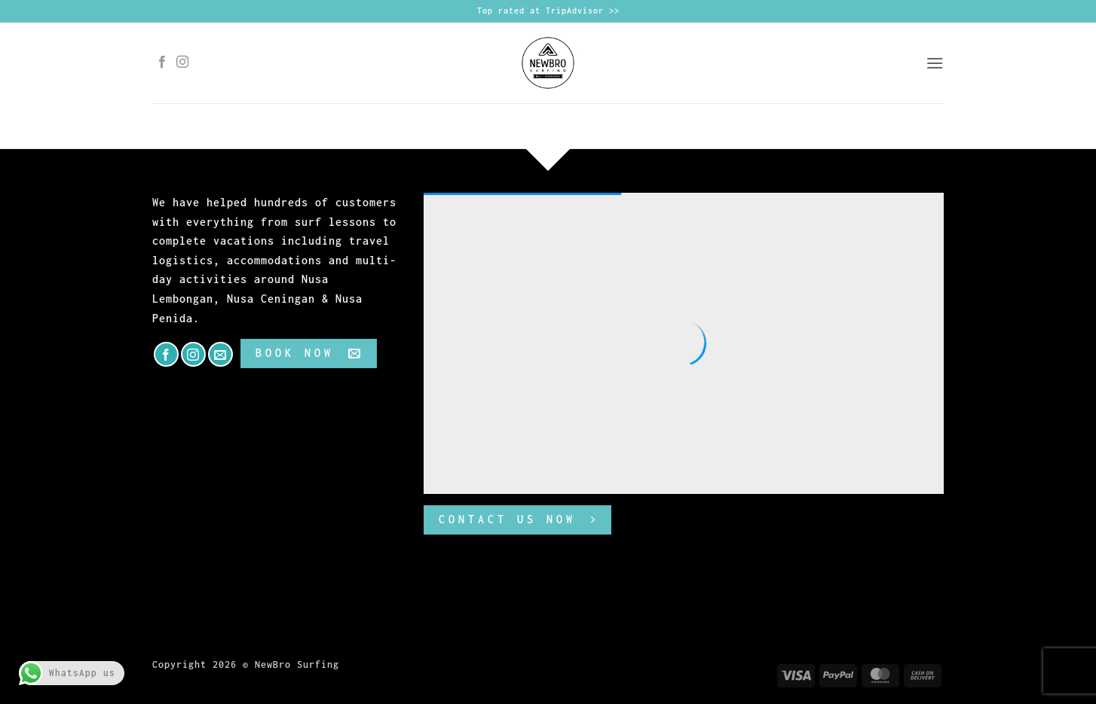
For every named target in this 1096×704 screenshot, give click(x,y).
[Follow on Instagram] (182, 62)
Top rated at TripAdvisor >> (548, 10)
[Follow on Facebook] (162, 62)
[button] (935, 62)
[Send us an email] (220, 354)
